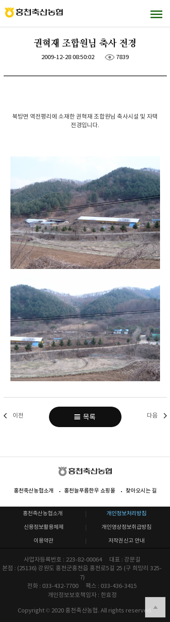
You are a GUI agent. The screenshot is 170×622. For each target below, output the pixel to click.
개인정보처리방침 (126, 513)
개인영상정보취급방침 (126, 526)
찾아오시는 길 (141, 490)
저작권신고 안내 (126, 540)
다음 (152, 415)
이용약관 (43, 540)
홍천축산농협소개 (33, 490)
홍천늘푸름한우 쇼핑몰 (89, 490)
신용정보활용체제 (43, 526)
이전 (18, 415)
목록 (85, 417)
